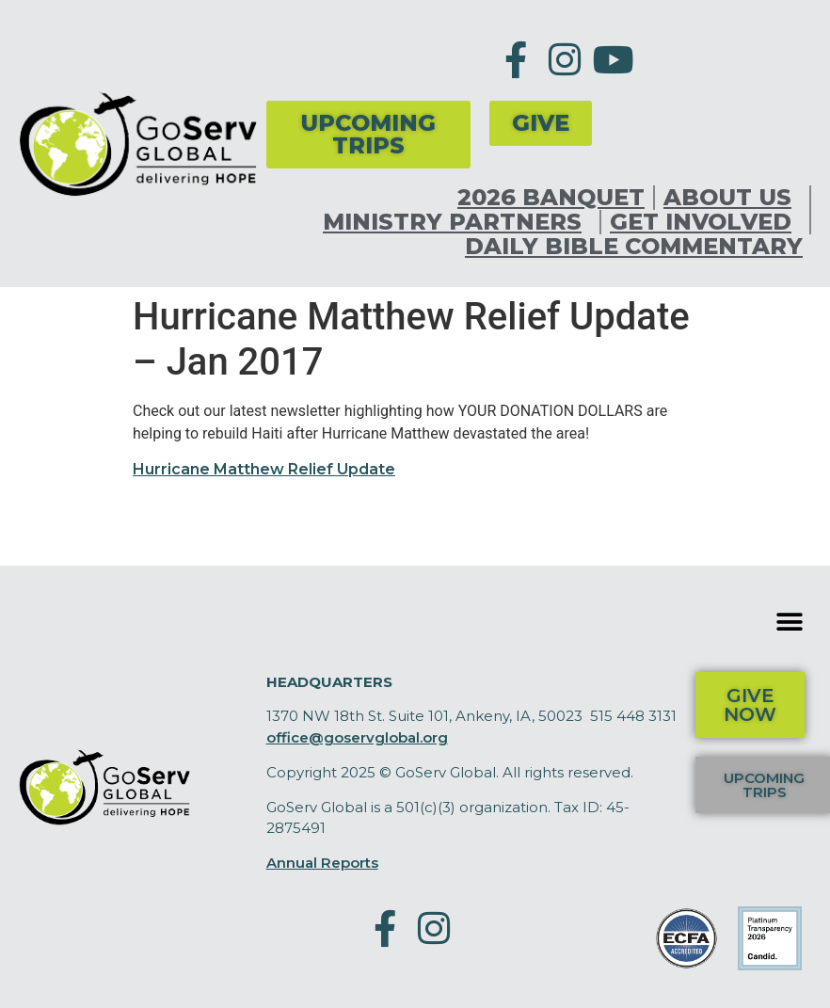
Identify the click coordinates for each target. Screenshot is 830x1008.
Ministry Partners (457, 222)
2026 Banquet (551, 197)
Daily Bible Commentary (634, 246)
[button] (790, 622)
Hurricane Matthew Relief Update (264, 469)
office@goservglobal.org (357, 737)
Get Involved (705, 222)
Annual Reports (322, 863)
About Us (732, 197)
